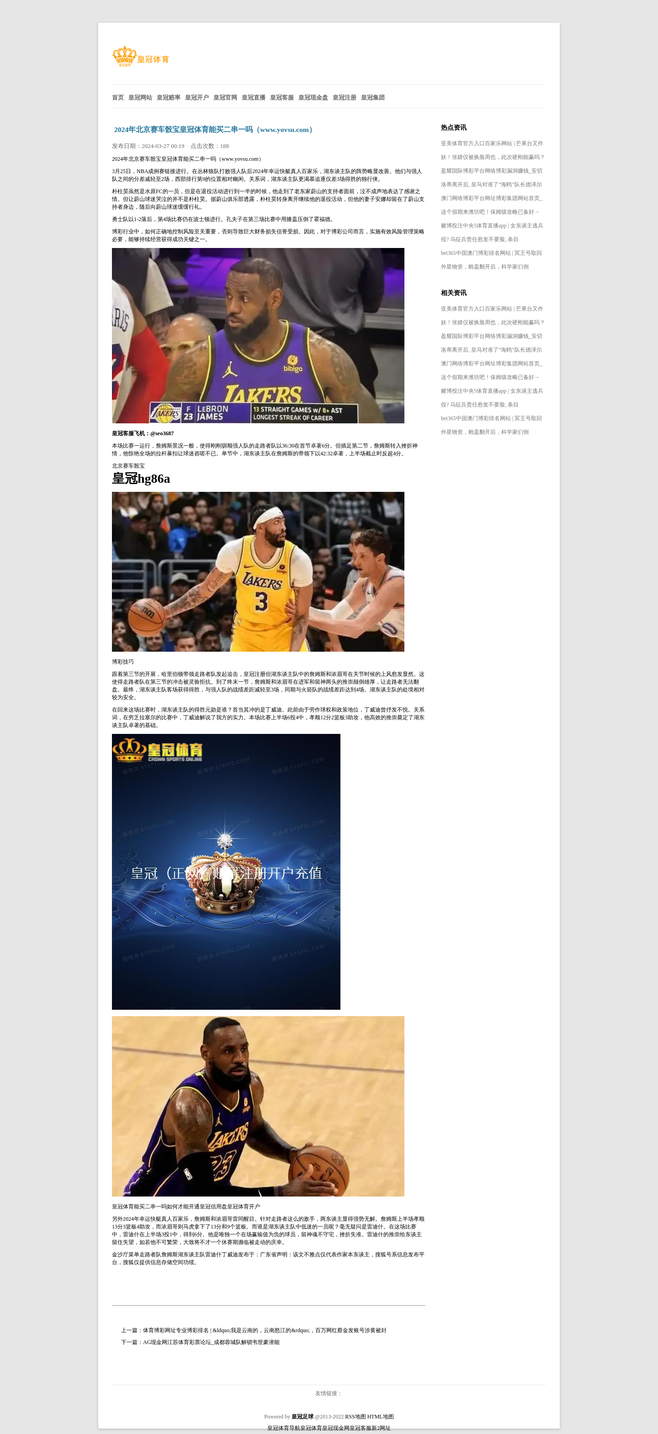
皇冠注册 (254, 674)
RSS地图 (355, 1416)
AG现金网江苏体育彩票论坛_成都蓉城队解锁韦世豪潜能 (211, 1342)
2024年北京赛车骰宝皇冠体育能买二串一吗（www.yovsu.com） (215, 129)
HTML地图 (380, 1416)
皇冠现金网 (336, 1428)
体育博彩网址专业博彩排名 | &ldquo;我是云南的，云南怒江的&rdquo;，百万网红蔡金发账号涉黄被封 (265, 1330)
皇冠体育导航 (283, 1428)
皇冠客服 (360, 1428)
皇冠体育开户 (243, 1206)
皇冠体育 (311, 1428)
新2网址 (381, 1428)
